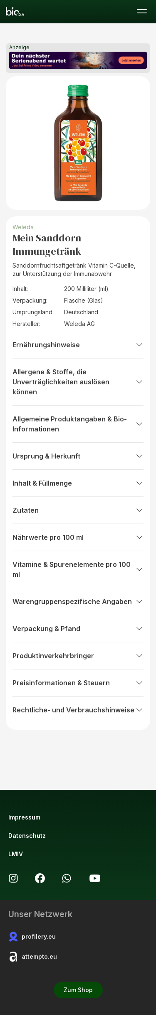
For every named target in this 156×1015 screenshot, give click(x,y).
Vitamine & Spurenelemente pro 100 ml (78, 569)
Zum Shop (78, 989)
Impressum (24, 817)
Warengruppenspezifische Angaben (78, 601)
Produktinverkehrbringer (78, 656)
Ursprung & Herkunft (78, 456)
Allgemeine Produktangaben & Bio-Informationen (78, 424)
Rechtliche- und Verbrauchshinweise (78, 710)
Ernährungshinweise (78, 345)
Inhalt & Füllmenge (78, 483)
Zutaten (78, 510)
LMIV (15, 853)
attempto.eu (32, 957)
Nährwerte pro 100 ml (78, 537)
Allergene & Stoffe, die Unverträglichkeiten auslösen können (78, 382)
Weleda (23, 227)
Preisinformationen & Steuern (78, 683)
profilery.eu (32, 937)
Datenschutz (27, 835)
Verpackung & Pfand (78, 628)
